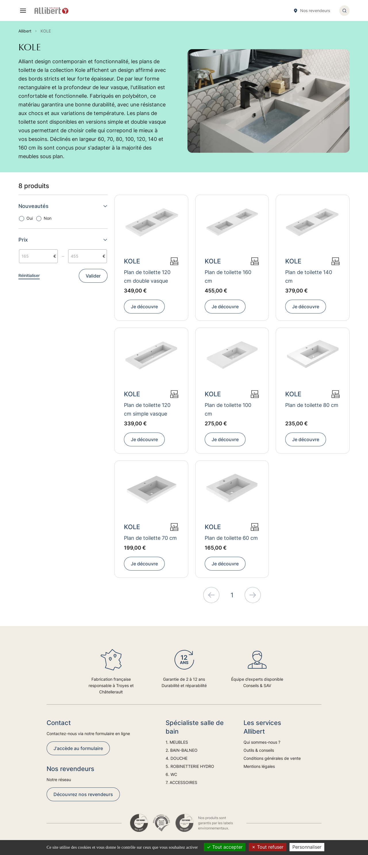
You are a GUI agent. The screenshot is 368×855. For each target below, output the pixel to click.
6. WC (171, 774)
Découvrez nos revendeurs (83, 794)
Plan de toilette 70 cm (150, 538)
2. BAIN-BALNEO (182, 750)
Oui (29, 218)
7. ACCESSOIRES (181, 782)
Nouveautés (63, 206)
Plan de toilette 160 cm (228, 276)
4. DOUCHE (176, 758)
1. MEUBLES (177, 742)
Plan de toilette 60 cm (231, 538)
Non (47, 218)
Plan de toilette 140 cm (308, 276)
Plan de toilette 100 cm (228, 409)
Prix (63, 240)
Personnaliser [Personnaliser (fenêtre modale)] (306, 847)
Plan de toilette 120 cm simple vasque (147, 409)
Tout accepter (225, 847)
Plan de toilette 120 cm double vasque (147, 276)
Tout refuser (267, 847)
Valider (93, 276)
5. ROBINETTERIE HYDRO (190, 766)
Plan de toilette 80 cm (311, 405)
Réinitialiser (29, 275)
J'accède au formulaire (78, 748)
